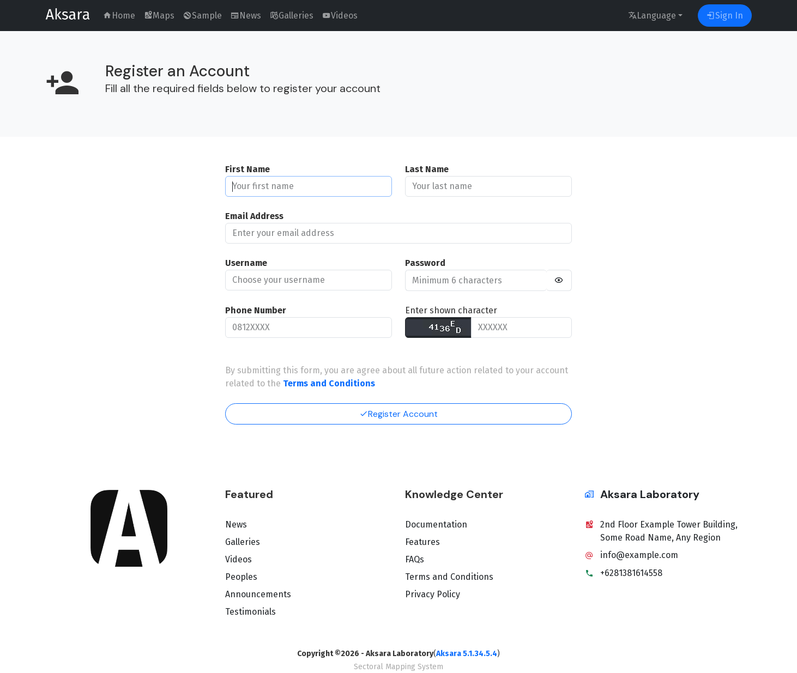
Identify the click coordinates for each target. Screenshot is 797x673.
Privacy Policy (432, 594)
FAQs (414, 559)
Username (246, 263)
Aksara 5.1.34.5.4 (466, 653)
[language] (655, 15)
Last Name (427, 169)
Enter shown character (451, 310)
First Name (247, 169)
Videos (238, 559)
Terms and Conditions (449, 577)
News (236, 524)
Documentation (436, 524)
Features (422, 542)
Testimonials (250, 612)
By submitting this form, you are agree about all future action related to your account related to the (396, 377)
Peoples (241, 577)
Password (425, 263)
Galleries (242, 542)
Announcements (258, 594)
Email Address (254, 216)
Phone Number (255, 310)
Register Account (398, 414)
